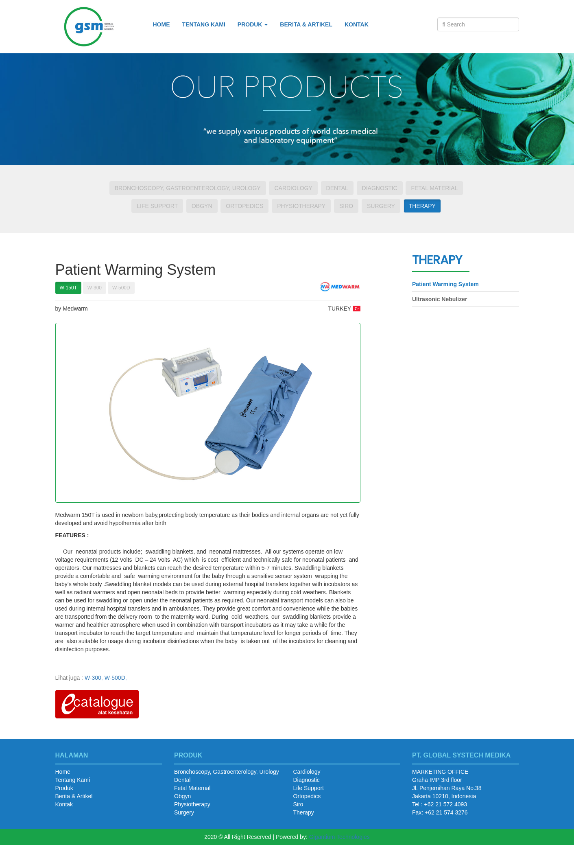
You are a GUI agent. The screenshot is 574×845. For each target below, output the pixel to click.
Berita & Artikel (306, 24)
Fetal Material (434, 188)
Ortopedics (244, 206)
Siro (346, 206)
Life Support (157, 206)
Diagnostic (379, 188)
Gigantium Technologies (339, 837)
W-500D (121, 288)
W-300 (94, 288)
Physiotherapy (301, 206)
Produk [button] (253, 24)
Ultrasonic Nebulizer (439, 299)
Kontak (357, 24)
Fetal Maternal (192, 788)
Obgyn (202, 206)
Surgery (381, 206)
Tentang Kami (203, 24)
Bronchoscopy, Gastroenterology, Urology (188, 188)
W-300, (94, 677)
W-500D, (116, 677)
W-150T (68, 288)
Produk (64, 788)
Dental (337, 188)
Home (161, 24)
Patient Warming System (445, 284)
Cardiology (293, 188)
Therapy (422, 206)
